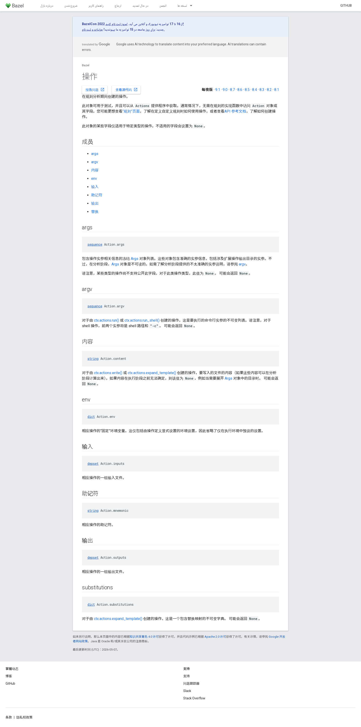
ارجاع (118, 5)
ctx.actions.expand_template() (152, 373)
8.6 (239, 89)
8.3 (261, 89)
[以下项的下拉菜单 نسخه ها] (193, 5)
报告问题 (95, 89)
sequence (94, 244)
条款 (9, 717)
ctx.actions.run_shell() (142, 320)
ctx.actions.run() (106, 320)
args (94, 153)
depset (93, 463)
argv (94, 162)
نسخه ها (182, 5)
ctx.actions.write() (108, 373)
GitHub (346, 5)
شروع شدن (70, 5)
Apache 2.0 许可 (215, 636)
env (94, 178)
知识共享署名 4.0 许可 (144, 636)
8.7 (232, 89)
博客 (9, 676)
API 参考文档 (235, 111)
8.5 (247, 89)
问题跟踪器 (191, 683)
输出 (95, 203)
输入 (95, 187)
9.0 (225, 89)
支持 (186, 676)
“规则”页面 (131, 111)
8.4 (254, 89)
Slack (187, 691)
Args (134, 258)
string (93, 358)
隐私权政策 (24, 717)
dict (91, 416)
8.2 (269, 89)
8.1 (276, 89)
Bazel (85, 65)
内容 (95, 170)
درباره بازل (46, 5)
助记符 (96, 195)
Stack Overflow (194, 698)
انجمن (162, 5)
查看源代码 (127, 89)
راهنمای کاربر (96, 5)
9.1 (217, 89)
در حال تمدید (140, 5)
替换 (95, 211)
